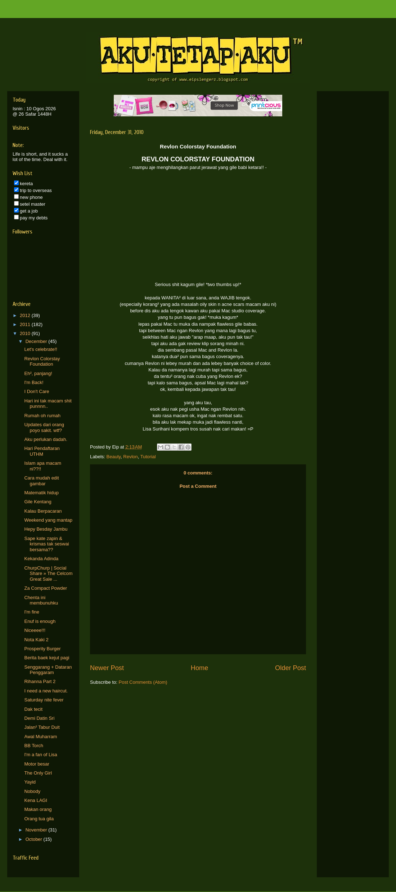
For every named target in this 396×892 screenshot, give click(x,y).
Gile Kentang (37, 501)
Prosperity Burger (42, 648)
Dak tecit (33, 709)
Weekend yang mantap (48, 520)
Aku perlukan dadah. (45, 439)
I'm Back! (33, 382)
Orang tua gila (39, 818)
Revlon (130, 456)
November (37, 830)
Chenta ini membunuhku (41, 600)
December (37, 341)
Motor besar (36, 764)
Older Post (290, 668)
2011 (26, 324)
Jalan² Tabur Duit (41, 727)
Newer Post (107, 668)
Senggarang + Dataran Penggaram (48, 669)
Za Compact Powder (45, 588)
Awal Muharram (40, 736)
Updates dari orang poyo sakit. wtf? (44, 427)
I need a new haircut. (46, 690)
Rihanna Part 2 (39, 681)
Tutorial (148, 456)
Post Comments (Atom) (143, 682)
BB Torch (33, 745)
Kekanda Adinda (41, 558)
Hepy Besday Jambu (45, 529)
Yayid (30, 782)
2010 (26, 333)
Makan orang (37, 809)
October (35, 839)
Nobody (32, 791)
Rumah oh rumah (42, 415)
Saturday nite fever (43, 700)
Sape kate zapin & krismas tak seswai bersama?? (46, 544)
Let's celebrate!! (40, 349)
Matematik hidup (41, 492)
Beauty (114, 456)
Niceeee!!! (34, 630)
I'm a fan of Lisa (40, 754)
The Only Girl (38, 773)
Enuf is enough (39, 621)
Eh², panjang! (38, 373)
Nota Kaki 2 (36, 639)
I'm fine (31, 612)
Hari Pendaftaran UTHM (41, 451)
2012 (26, 315)
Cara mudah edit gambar (41, 480)
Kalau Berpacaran (43, 511)
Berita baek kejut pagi (46, 657)
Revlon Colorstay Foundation (42, 361)
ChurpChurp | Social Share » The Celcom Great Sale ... (48, 573)
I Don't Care (36, 391)
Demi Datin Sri (39, 718)
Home (199, 668)
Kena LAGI (35, 800)
